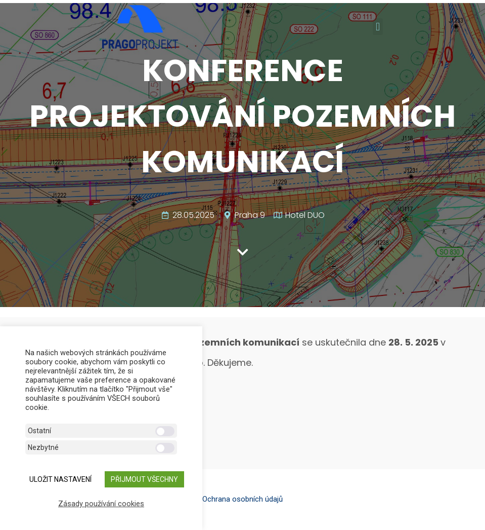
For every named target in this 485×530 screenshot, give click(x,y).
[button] (377, 26)
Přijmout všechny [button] (144, 479)
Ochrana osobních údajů (242, 499)
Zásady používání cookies (101, 503)
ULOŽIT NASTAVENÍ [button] (60, 479)
